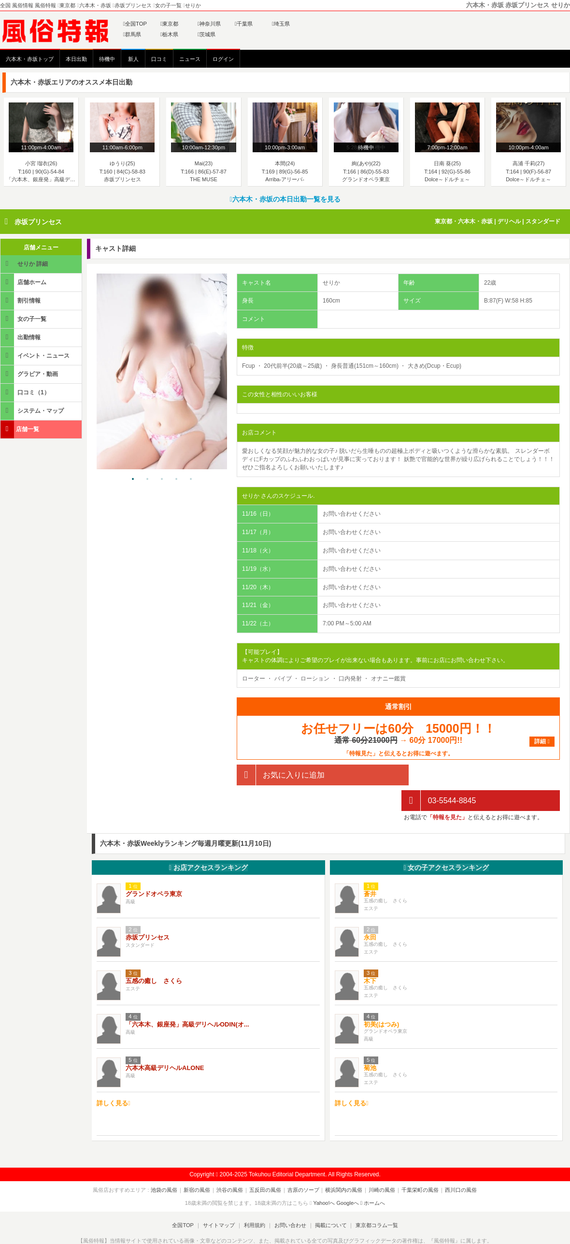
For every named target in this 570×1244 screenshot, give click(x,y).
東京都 (169, 24)
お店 (208, 842)
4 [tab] (176, 479)
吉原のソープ (303, 1165)
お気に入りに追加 (281, 775)
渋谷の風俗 (231, 1165)
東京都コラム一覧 (375, 1200)
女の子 (446, 842)
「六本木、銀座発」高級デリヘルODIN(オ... (187, 998)
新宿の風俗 (199, 1165)
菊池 (370, 1042)
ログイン (223, 59)
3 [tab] (162, 479)
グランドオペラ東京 (154, 868)
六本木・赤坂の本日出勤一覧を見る (284, 199)
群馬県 (132, 34)
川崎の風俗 (380, 1165)
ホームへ (372, 1177)
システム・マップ (33, 410)
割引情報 (21, 300)
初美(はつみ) (381, 998)
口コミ (159, 59)
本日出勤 (76, 59)
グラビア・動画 (30, 373)
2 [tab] (147, 479)
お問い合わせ (289, 1200)
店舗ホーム (24, 282)
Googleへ (348, 1177)
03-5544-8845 (438, 775)
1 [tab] (133, 479)
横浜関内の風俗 (343, 1165)
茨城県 (206, 34)
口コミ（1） (26, 392)
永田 (370, 911)
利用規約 (254, 1200)
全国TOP (135, 24)
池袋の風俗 (168, 1165)
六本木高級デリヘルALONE (165, 1042)
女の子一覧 (24, 318)
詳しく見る (113, 1078)
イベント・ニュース (36, 355)
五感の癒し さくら (154, 955)
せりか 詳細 (25, 263)
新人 (133, 59)
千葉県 (244, 24)
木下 (370, 955)
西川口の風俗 (457, 1165)
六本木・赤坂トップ (30, 59)
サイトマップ (219, 1200)
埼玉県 (281, 24)
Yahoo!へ (324, 1177)
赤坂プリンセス (38, 222)
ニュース (189, 59)
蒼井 (370, 868)
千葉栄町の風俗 (417, 1165)
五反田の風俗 (266, 1165)
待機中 (107, 59)
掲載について (329, 1200)
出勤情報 (21, 337)
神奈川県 (209, 24)
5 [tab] (191, 479)
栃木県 (169, 34)
